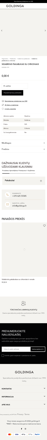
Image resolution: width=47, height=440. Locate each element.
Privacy (20, 414)
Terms (26, 414)
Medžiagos (23, 143)
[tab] (23, 143)
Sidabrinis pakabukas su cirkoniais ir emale (18, 279)
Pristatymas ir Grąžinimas (26, 171)
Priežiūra (23, 149)
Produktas (5, 171)
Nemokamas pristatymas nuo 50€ (23, 1)
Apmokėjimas (13, 171)
